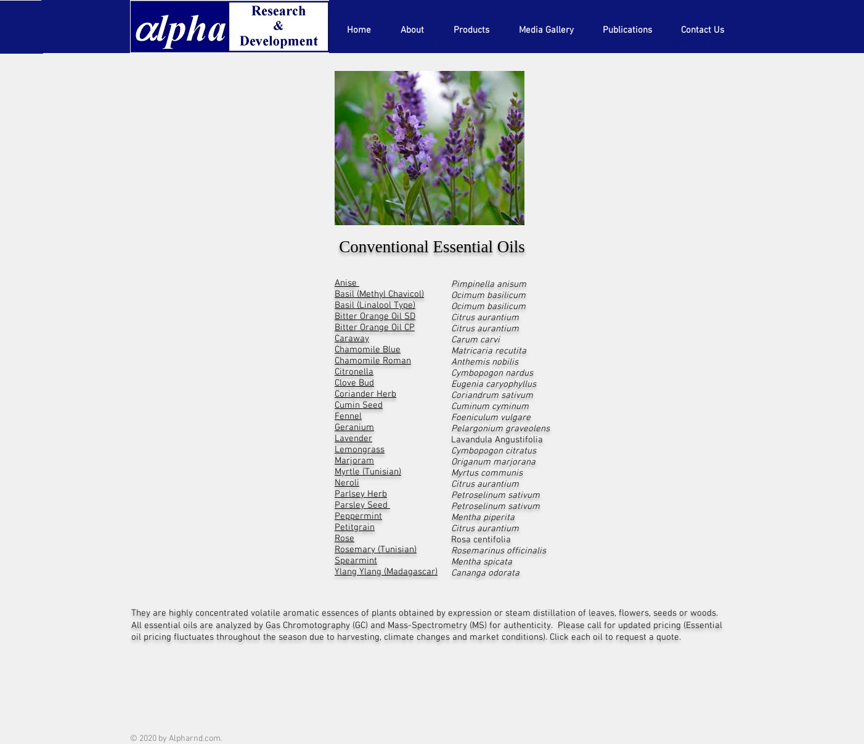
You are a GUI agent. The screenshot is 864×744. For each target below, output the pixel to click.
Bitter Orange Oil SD (375, 316)
